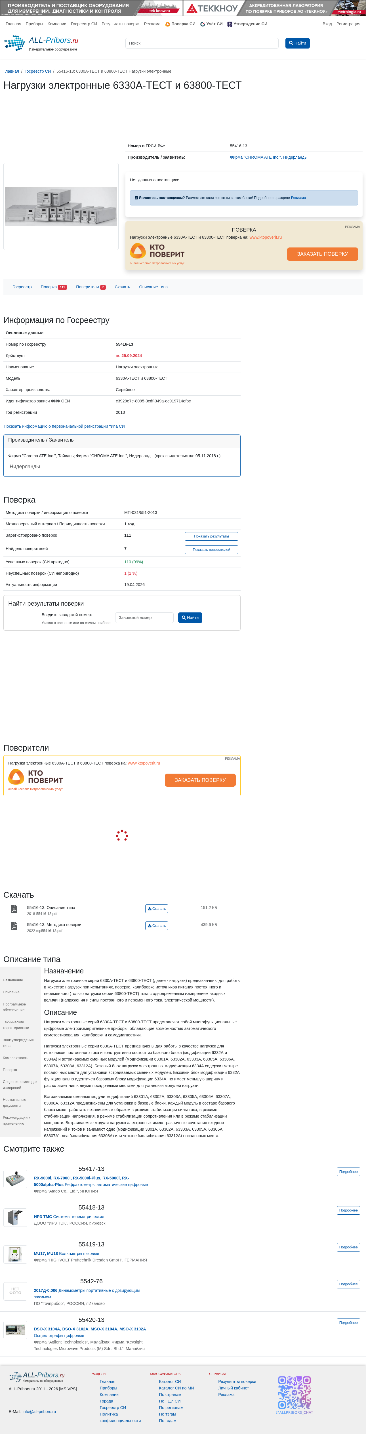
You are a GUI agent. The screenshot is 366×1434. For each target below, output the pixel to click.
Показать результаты (211, 536)
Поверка (54, 287)
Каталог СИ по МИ (176, 1388)
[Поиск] (202, 43)
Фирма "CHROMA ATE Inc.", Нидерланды (268, 157)
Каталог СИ (170, 1381)
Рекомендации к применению (16, 1120)
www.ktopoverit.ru (266, 237)
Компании (57, 24)
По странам (170, 1394)
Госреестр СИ (84, 24)
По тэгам (167, 1414)
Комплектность (15, 1058)
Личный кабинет (233, 1388)
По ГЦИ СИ (170, 1401)
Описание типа (153, 287)
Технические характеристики (16, 1025)
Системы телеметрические (69, 1216)
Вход (327, 24)
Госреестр (22, 287)
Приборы (34, 24)
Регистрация (348, 24)
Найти (190, 617)
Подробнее (348, 1172)
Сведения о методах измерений (20, 1084)
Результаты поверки (120, 24)
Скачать (122, 287)
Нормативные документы (14, 1102)
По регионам (171, 1407)
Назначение (13, 980)
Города (106, 1401)
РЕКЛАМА (352, 226)
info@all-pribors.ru (39, 1411)
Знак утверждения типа (18, 1043)
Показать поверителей (211, 550)
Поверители (91, 287)
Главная (13, 24)
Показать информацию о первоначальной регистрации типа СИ (64, 426)
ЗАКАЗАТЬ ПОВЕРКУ (322, 254)
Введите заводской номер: (67, 614)
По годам (167, 1420)
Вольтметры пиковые (66, 1253)
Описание (11, 992)
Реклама (152, 24)
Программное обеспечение (14, 1007)
